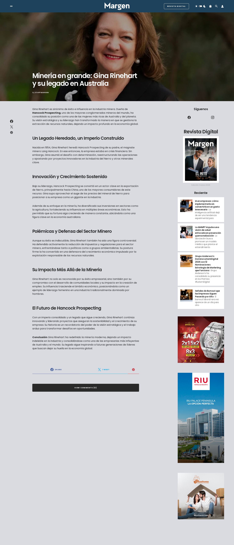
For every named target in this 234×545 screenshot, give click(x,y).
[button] (11, 6)
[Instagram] (212, 117)
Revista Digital (176, 6)
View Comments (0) (85, 387)
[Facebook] (189, 117)
